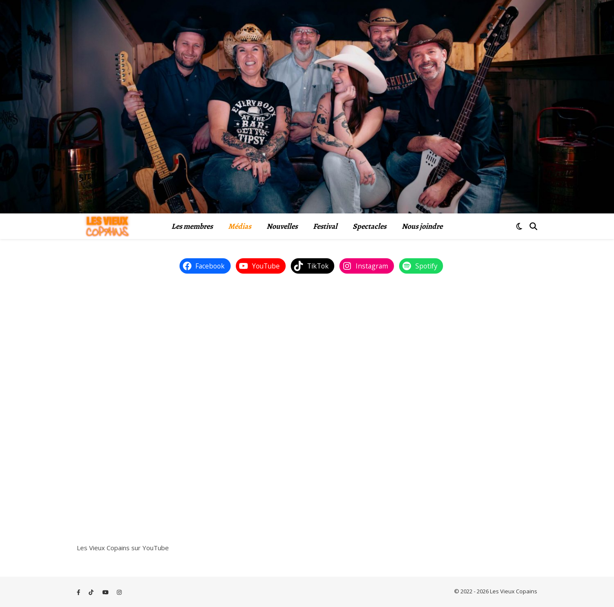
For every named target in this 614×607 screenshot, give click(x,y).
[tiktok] (92, 592)
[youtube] (106, 592)
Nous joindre (422, 226)
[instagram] (119, 592)
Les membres (192, 226)
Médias (239, 226)
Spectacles (369, 226)
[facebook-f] (79, 592)
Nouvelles (282, 226)
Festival (325, 226)
